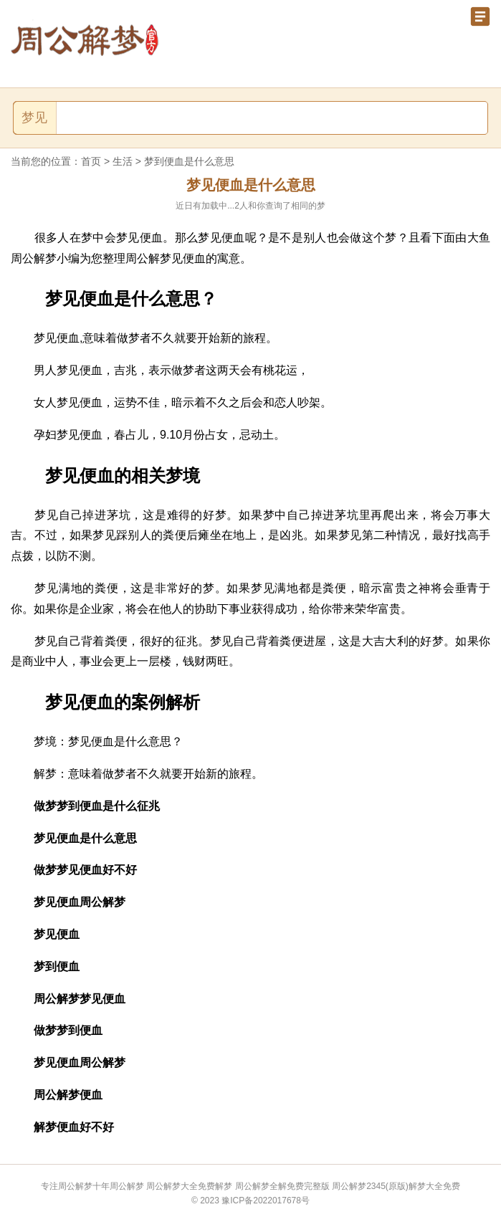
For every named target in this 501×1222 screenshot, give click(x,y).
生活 (123, 161)
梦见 (34, 117)
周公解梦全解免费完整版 (282, 1186)
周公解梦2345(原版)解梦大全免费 (396, 1186)
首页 (91, 161)
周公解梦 (127, 1186)
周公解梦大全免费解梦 (189, 1186)
